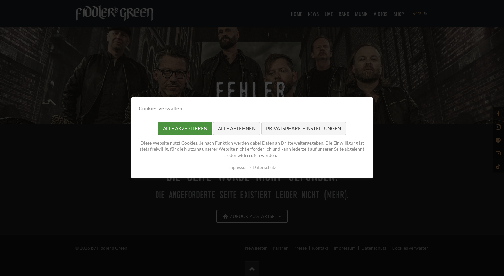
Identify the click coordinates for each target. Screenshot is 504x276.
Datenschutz (264, 167)
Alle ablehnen (237, 128)
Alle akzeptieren (185, 128)
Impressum (238, 167)
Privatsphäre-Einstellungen (303, 128)
